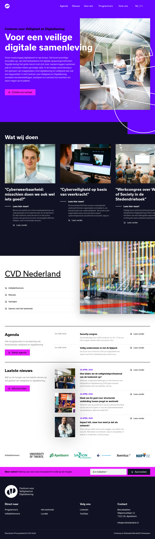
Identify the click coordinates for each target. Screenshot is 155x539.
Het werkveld (47, 509)
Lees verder (21, 225)
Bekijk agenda (19, 352)
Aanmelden (140, 471)
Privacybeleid (19, 533)
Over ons (123, 6)
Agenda (64, 6)
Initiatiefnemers (16, 288)
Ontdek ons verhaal (21, 92)
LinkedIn (84, 509)
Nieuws (76, 6)
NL (136, 6)
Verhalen (12, 301)
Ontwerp (118, 533)
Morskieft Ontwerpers (141, 533)
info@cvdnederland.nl (128, 522)
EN (141, 6)
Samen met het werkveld (20, 308)
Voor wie (88, 6)
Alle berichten (18, 388)
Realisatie (128, 533)
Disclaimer (9, 533)
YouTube (84, 513)
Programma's (106, 6)
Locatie (44, 513)
